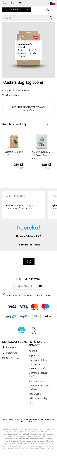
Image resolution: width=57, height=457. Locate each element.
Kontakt (33, 350)
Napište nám (12, 358)
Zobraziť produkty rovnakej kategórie (28, 109)
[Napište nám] (12, 3)
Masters (15, 95)
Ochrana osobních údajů (38, 374)
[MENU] (53, 9)
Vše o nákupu (36, 381)
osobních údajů (43, 295)
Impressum (34, 355)
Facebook (11, 347)
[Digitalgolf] (29, 261)
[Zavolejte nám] (4, 3)
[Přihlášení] (47, 9)
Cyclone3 (49, 419)
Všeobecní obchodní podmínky (39, 387)
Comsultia (30, 421)
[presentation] (47, 124)
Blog (31, 403)
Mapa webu (35, 393)
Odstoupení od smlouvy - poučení (38, 366)
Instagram (11, 352)
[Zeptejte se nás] (20, 3)
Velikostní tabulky (38, 398)
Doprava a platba (38, 360)
